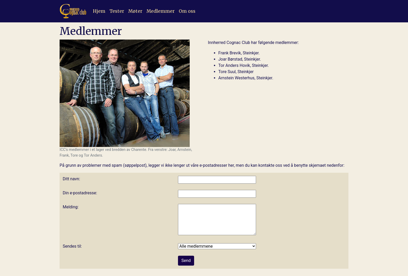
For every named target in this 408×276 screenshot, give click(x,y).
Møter (135, 11)
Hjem (99, 11)
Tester (117, 11)
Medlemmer (160, 11)
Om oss (187, 11)
